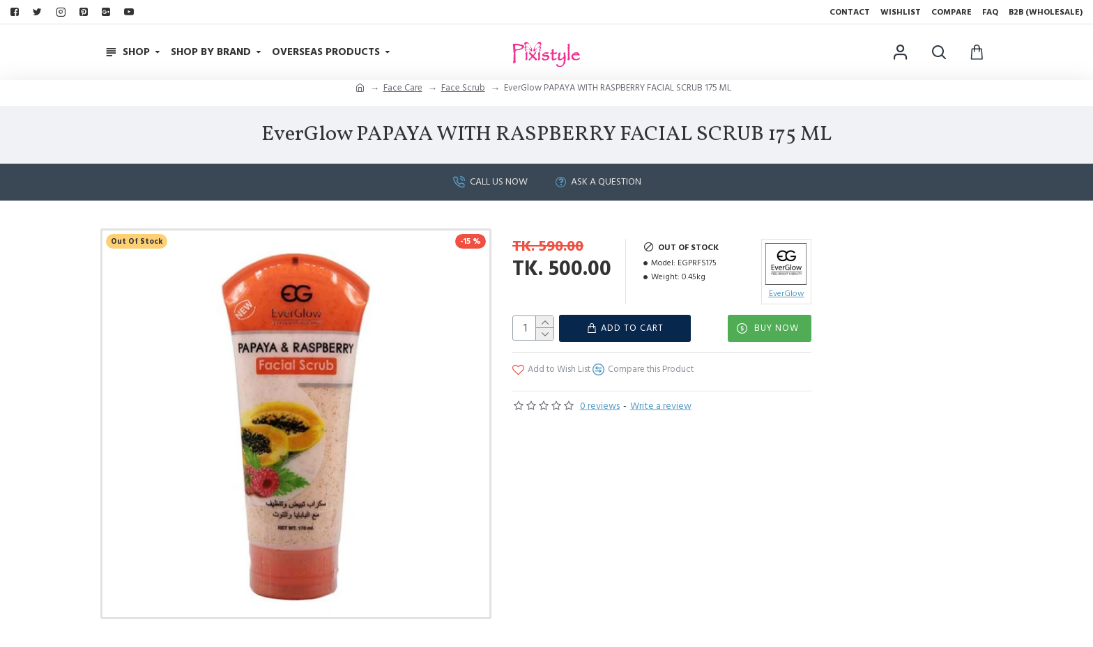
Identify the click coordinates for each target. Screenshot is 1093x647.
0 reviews (600, 405)
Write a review (660, 405)
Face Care (402, 87)
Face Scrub (463, 87)
